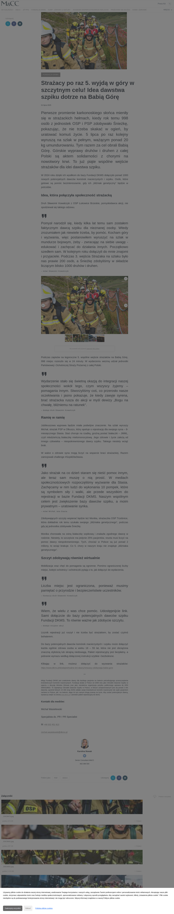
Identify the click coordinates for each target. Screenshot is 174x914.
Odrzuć (28, 908)
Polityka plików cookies (44, 908)
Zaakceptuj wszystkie (13, 908)
